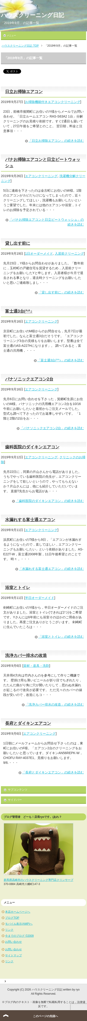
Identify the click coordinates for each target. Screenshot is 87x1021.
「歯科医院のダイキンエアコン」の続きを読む (50, 501)
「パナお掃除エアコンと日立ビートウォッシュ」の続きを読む (46, 222)
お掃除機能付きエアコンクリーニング (52, 102)
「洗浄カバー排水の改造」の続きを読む (54, 704)
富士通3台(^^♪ (18, 311)
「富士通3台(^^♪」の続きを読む (60, 360)
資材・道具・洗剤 (36, 666)
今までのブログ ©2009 (19, 935)
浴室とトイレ (17, 587)
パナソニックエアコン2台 (29, 379)
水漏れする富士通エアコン (30, 519)
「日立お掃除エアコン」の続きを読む (56, 140)
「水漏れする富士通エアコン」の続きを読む (51, 569)
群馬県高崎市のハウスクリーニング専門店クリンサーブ (38, 880)
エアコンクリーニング (41, 176)
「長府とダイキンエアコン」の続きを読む (53, 772)
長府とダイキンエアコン (28, 723)
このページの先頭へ (45, 1016)
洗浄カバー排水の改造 (26, 655)
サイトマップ (13, 955)
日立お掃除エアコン (24, 91)
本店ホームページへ (17, 911)
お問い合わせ (13, 941)
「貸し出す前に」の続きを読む (61, 292)
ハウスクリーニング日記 (32, 15)
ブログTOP (12, 917)
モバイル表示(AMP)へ (18, 923)
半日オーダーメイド (39, 598)
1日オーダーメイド (39, 253)
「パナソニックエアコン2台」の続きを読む (52, 428)
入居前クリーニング (69, 253)
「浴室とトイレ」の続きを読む (61, 636)
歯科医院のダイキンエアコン (32, 447)
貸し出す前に (17, 243)
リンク (9, 929)
